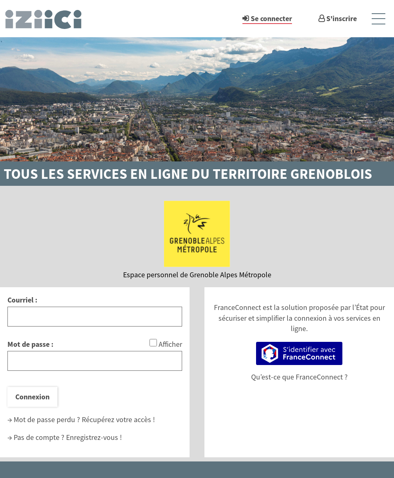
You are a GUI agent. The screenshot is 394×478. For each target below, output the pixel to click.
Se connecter (271, 18)
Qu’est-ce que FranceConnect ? (299, 377)
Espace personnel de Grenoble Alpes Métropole (197, 274)
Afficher (170, 344)
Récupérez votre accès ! (118, 419)
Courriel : (22, 300)
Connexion (32, 396)
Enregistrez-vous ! (94, 437)
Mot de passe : (30, 344)
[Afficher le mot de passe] (153, 342)
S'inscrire (341, 18)
